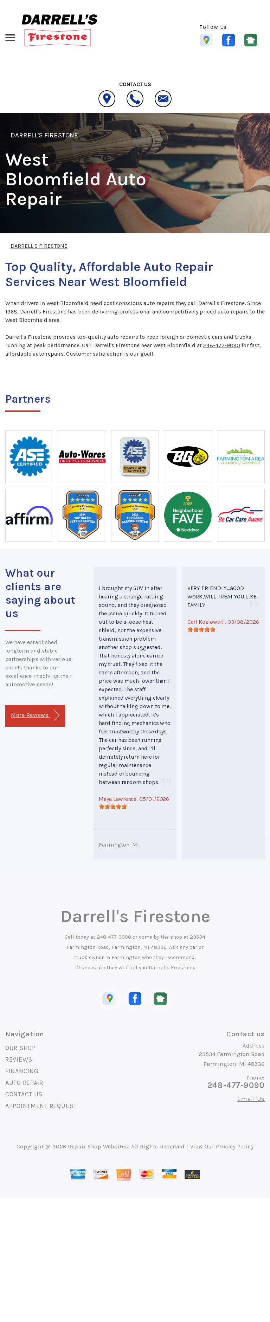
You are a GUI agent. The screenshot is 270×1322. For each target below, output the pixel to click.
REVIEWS (18, 1059)
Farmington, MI (119, 844)
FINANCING (21, 1071)
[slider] (113, 806)
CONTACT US (24, 1094)
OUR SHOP (20, 1048)
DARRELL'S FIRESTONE (44, 135)
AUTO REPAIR (24, 1083)
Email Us (251, 1099)
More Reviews (35, 715)
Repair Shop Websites (98, 1146)
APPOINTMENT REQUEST (41, 1106)
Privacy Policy (234, 1146)
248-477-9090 (221, 345)
